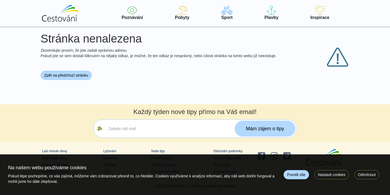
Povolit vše (296, 175)
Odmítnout (367, 175)
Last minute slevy (54, 151)
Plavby (271, 13)
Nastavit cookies (332, 175)
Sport (226, 13)
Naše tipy (158, 151)
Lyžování (109, 151)
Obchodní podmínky (227, 151)
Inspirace (320, 13)
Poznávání (132, 13)
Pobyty (182, 13)
